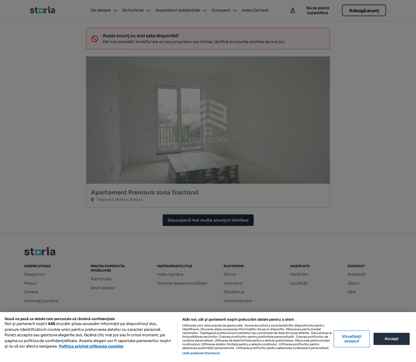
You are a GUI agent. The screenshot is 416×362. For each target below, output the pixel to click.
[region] (208, 337)
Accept (392, 338)
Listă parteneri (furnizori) (201, 353)
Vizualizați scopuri (351, 339)
